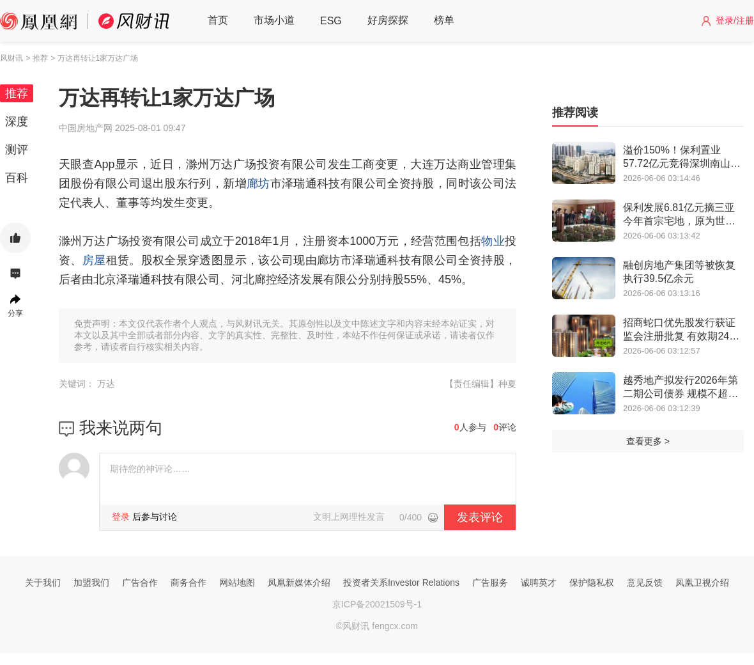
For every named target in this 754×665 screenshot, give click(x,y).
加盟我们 (91, 582)
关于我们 (43, 582)
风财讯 (11, 58)
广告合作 (140, 582)
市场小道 (274, 20)
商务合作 (188, 582)
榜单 (444, 20)
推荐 (16, 93)
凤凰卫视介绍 (702, 582)
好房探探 (387, 20)
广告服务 (490, 582)
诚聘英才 (539, 582)
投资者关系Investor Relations (401, 582)
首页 (218, 20)
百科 (16, 177)
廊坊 (258, 183)
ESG (331, 20)
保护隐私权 (591, 582)
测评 (16, 149)
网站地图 (237, 582)
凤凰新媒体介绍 (299, 582)
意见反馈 (645, 582)
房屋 (94, 260)
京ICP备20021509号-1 (377, 604)
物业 (493, 241)
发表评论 (480, 517)
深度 (16, 121)
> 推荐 (36, 58)
